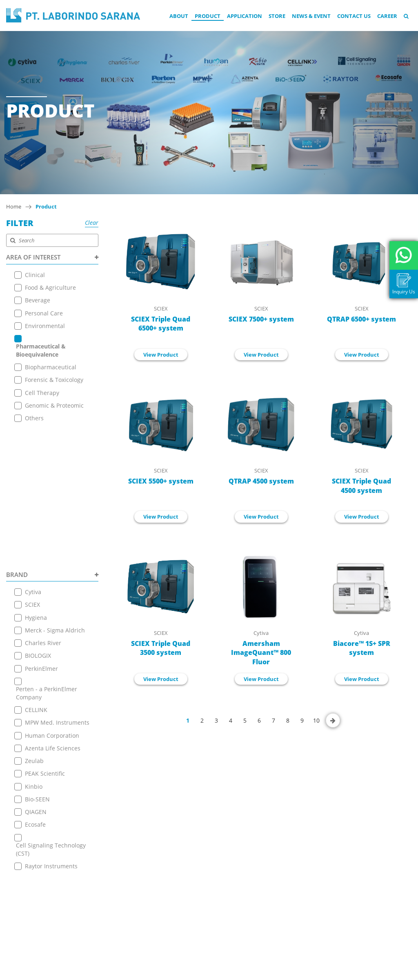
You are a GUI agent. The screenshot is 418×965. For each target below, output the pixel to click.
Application (244, 16)
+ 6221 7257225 (200, 890)
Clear (91, 222)
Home (13, 206)
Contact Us (354, 16)
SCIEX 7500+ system (261, 319)
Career (387, 16)
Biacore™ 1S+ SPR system (361, 648)
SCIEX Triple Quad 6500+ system (160, 324)
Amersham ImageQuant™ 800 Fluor (261, 653)
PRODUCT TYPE (52, 743)
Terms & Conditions (117, 886)
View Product (160, 354)
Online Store (107, 845)
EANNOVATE (290, 957)
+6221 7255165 (199, 872)
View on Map (194, 860)
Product (207, 16)
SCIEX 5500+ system (160, 481)
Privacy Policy (108, 896)
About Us (102, 814)
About (178, 16)
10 (316, 720)
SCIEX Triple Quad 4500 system (361, 486)
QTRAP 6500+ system (361, 319)
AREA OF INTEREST (52, 257)
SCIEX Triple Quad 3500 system (160, 648)
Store (277, 16)
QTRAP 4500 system (261, 481)
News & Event (311, 16)
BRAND (52, 434)
